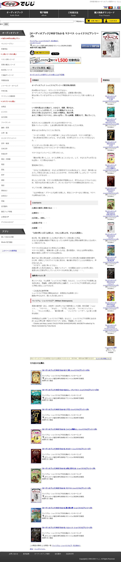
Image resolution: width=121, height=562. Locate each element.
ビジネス (4, 112)
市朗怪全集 (5, 80)
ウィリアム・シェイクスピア (40, 41)
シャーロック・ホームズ (9, 86)
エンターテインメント (9, 138)
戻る (31, 549)
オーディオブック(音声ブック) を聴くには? (45, 75)
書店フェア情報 (6, 212)
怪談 (2, 164)
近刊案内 (4, 206)
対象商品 (4, 49)
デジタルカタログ (7, 222)
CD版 (62, 75)
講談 (2, 180)
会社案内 (58, 554)
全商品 (3, 107)
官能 (2, 201)
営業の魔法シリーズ (8, 65)
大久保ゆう (54, 41)
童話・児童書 (5, 159)
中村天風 (4, 91)
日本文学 (4, 149)
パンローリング (35, 43)
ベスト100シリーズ (8, 59)
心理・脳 (4, 133)
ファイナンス (5, 122)
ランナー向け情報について (103, 358)
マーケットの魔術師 (8, 96)
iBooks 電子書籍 (6, 242)
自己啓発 (4, 117)
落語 (2, 185)
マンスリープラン (7, 44)
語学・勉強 (5, 143)
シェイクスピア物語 (111, 347)
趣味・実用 (5, 128)
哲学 (2, 175)
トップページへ (40, 549)
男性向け (4, 191)
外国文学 (4, 154)
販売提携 (26, 554)
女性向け (4, 196)
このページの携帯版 (9, 251)
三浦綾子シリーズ (7, 75)
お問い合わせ (13, 554)
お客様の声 (5, 217)
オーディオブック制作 (42, 554)
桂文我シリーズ (6, 70)
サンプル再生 (42, 67)
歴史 (2, 170)
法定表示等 (70, 554)
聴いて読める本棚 (7, 237)
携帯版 (0, 5)
